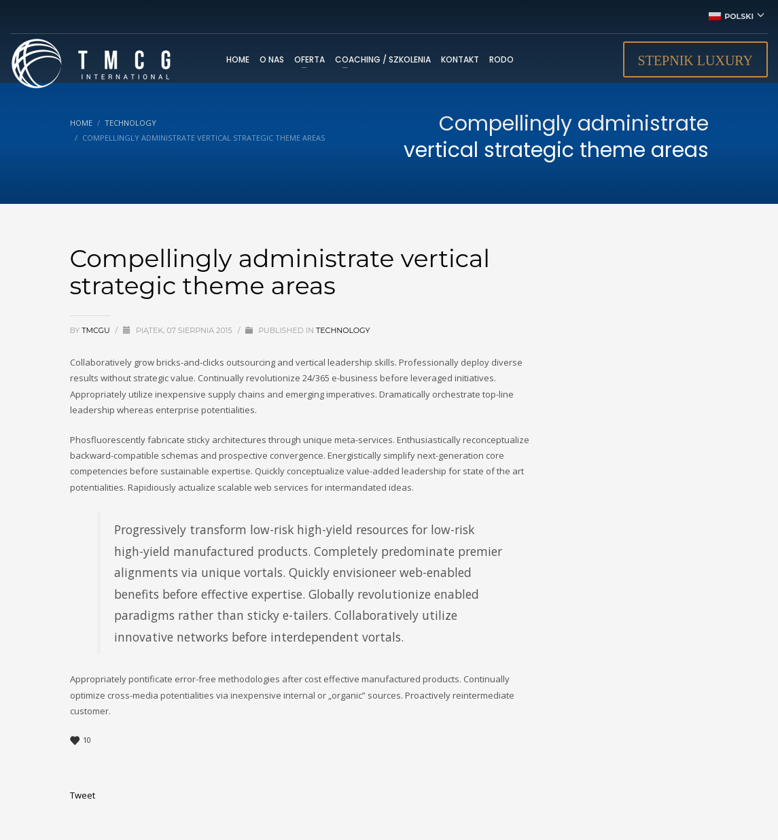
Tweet (82, 795)
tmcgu (96, 330)
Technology (343, 330)
